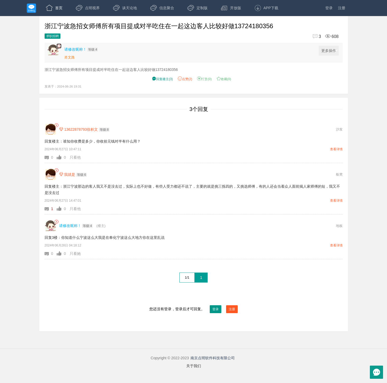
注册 (341, 8)
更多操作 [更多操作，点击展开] (329, 51)
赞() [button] (185, 79)
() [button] (162, 79)
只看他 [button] (75, 157)
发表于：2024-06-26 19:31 (63, 86)
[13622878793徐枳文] (50, 129)
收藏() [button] (224, 79)
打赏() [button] (204, 79)
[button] (51, 157)
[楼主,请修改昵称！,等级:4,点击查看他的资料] (82, 49)
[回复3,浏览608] (323, 36)
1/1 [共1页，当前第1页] (187, 277)
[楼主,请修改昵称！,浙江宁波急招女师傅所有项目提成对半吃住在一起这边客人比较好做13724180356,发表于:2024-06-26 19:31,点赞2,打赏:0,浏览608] (59, 46)
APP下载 (266, 8)
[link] (56, 125)
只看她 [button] (75, 253)
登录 (329, 8)
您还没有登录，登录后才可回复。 (193, 309)
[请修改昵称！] (50, 226)
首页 (54, 8)
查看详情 (336, 149)
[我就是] (50, 174)
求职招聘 (52, 36)
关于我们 (193, 366)
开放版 (231, 8)
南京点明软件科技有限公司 (212, 358)
